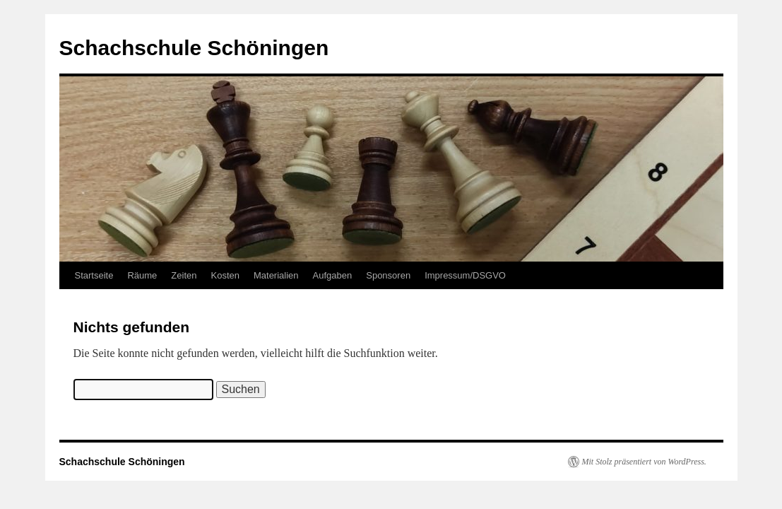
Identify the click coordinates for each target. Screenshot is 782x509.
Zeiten (183, 275)
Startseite (94, 275)
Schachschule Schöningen (194, 47)
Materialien (276, 275)
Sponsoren (388, 275)
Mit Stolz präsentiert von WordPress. (644, 462)
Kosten (225, 275)
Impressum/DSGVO (465, 275)
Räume (142, 275)
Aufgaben (333, 275)
